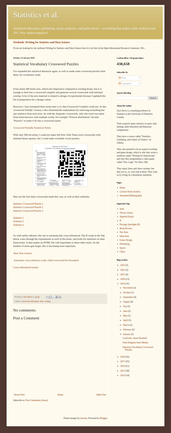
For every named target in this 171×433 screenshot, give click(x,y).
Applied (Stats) (127, 216)
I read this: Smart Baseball (134, 338)
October (127, 292)
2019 (123, 283)
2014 (123, 375)
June (125, 311)
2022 (123, 270)
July (125, 306)
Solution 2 (18, 221)
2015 (123, 371)
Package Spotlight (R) (130, 224)
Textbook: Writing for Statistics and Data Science (41, 42)
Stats (122, 209)
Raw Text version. (22, 253)
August (126, 301)
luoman (83, 418)
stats (41, 301)
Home (60, 394)
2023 (123, 265)
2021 (123, 274)
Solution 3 (18, 224)
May (125, 315)
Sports (123, 248)
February (127, 329)
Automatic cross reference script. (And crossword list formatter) (46, 260)
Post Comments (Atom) (37, 400)
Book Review (126, 228)
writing (47, 301)
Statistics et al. (36, 14)
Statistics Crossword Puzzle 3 (28, 210)
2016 (123, 366)
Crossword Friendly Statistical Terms (32, 127)
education (35, 301)
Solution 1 (18, 217)
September (128, 297)
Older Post (101, 394)
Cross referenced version (25, 267)
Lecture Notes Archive (130, 191)
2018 (123, 357)
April (125, 320)
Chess (122, 251)
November (128, 288)
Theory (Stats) (126, 213)
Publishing (125, 244)
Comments (125, 83)
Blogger (103, 418)
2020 (123, 279)
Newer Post (19, 394)
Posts (122, 78)
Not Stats (124, 232)
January (127, 334)
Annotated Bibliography (131, 195)
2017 (123, 361)
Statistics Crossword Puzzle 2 (28, 207)
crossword (25, 301)
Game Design (126, 240)
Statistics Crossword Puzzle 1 (28, 203)
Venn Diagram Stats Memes (135, 342)
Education (124, 236)
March (126, 325)
